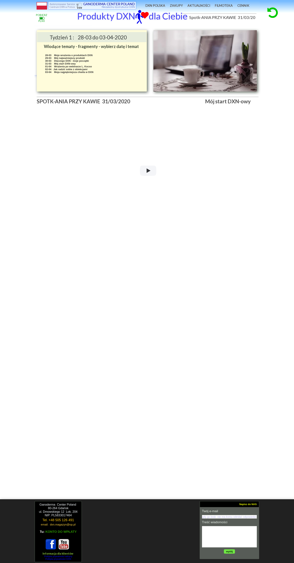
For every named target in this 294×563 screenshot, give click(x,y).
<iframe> (140, 531)
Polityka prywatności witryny (58, 556)
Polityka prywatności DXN (58, 559)
